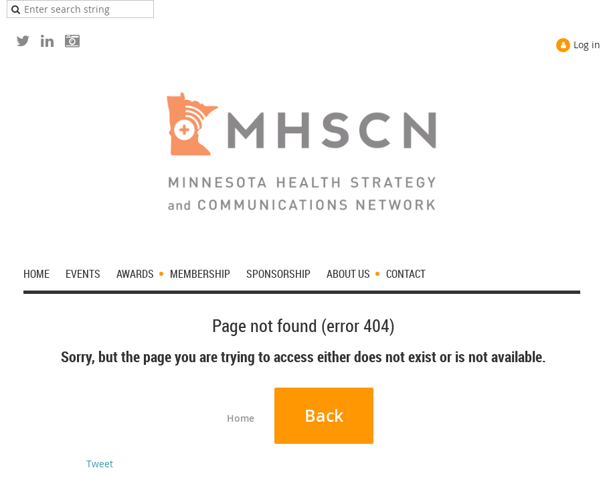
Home (240, 418)
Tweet (99, 463)
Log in (587, 44)
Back (324, 415)
